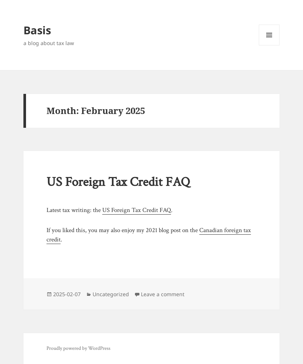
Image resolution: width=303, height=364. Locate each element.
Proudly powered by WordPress (78, 348)
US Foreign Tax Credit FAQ (118, 182)
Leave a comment (162, 294)
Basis (37, 30)
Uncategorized (111, 294)
